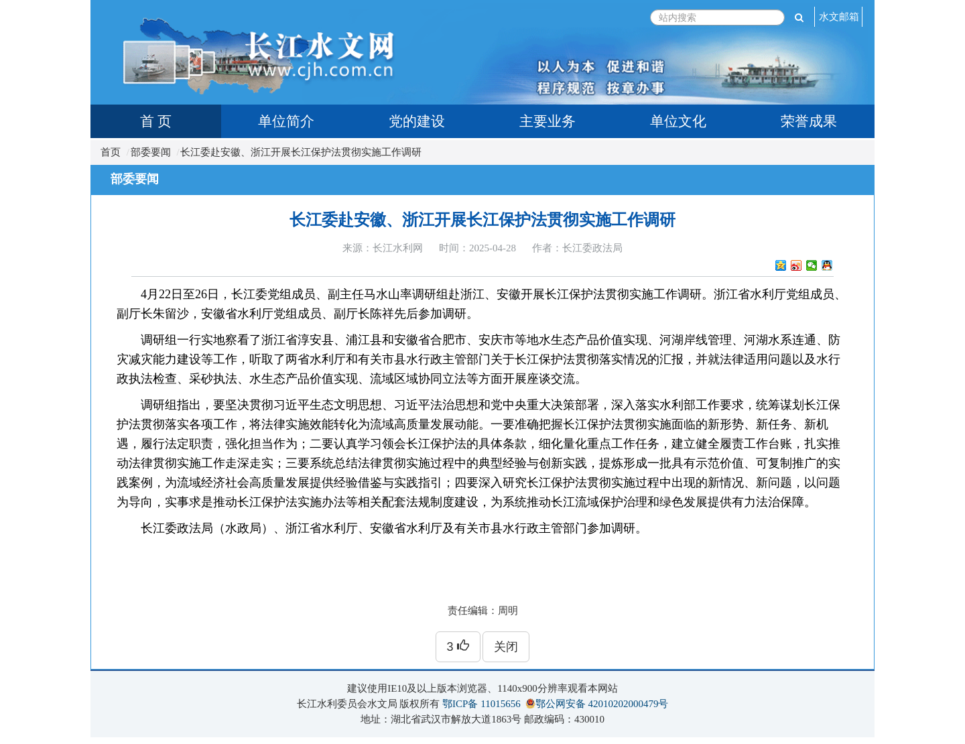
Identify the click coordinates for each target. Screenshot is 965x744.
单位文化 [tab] (678, 121)
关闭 (506, 647)
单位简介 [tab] (286, 121)
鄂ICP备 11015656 (481, 703)
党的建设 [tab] (417, 121)
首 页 (156, 121)
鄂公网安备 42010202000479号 (602, 703)
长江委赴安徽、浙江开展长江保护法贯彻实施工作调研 (301, 152)
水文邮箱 (839, 16)
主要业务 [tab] (547, 121)
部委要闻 (151, 152)
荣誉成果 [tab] (809, 121)
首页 (111, 152)
